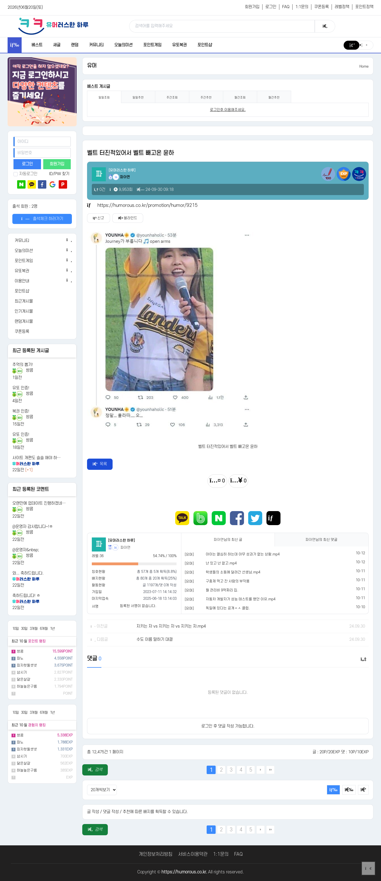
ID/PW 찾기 (59, 173)
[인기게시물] (42, 311)
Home (364, 66)
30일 (24, 629)
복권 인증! (20, 411)
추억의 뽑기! (22, 364)
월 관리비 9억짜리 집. (222, 590)
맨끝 (270, 770)
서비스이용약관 (192, 854)
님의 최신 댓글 (321, 539)
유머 (92, 66)
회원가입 (252, 6)
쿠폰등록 (321, 6)
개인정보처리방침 (155, 854)
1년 (52, 629)
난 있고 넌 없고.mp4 (221, 563)
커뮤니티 (96, 45)
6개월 (44, 629)
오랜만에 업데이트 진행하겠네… (39, 503)
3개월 (34, 629)
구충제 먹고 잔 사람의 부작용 (228, 581)
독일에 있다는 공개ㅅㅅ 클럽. (228, 608)
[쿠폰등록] (42, 332)
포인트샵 (204, 45)
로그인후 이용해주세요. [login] (228, 110)
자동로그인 (25, 173)
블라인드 (127, 218)
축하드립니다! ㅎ (26, 595)
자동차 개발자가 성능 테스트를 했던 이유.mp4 (240, 599)
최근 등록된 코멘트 (30, 489)
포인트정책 (364, 6)
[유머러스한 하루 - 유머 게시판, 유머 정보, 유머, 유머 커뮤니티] (53, 26)
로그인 (270, 6)
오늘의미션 (123, 45)
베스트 (36, 45)
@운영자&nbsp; (25, 550)
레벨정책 (342, 6)
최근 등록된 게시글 (30, 350)
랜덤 (74, 45)
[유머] (189, 555)
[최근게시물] (42, 301)
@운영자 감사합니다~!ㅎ (32, 526)
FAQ (285, 6)
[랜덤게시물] (42, 321)
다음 (260, 770)
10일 (15, 629)
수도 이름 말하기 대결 (154, 639)
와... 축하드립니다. (28, 573)
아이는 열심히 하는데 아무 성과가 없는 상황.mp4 (243, 554)
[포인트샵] (42, 291)
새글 (56, 45)
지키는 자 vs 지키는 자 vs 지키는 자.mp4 (171, 626)
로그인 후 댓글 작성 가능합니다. (227, 726)
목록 (100, 464)
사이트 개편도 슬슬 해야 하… (36, 458)
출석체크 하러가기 (42, 218)
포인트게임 (152, 45)
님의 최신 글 (228, 539)
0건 (100, 189)
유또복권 (179, 45)
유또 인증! (20, 388)
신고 (98, 218)
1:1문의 (301, 6)
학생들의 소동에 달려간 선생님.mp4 (233, 572)
